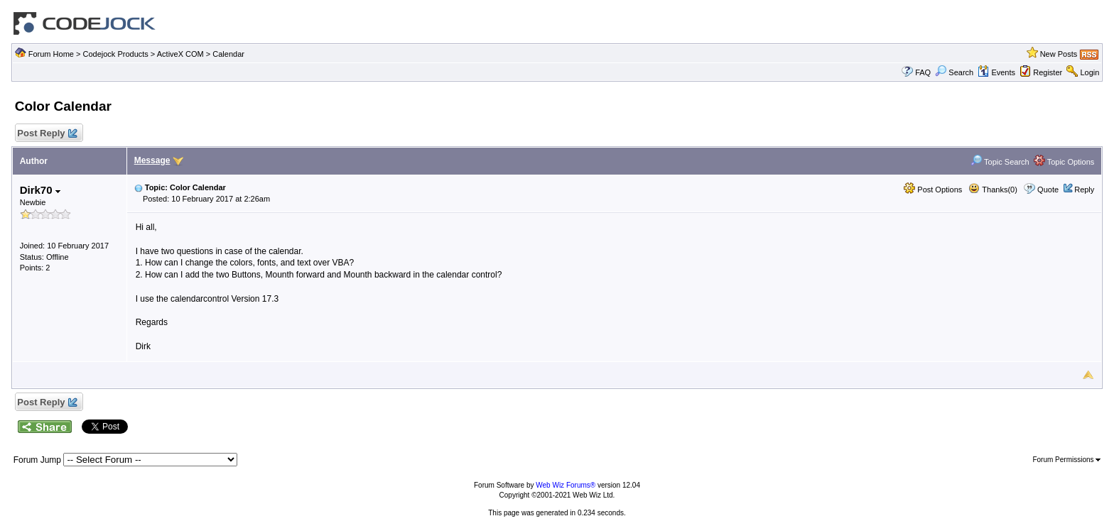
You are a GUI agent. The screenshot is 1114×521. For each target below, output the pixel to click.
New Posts (1059, 54)
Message (152, 160)
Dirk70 (40, 190)
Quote (1048, 189)
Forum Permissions (1066, 460)
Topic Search (999, 162)
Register (1047, 72)
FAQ (923, 72)
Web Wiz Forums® (565, 485)
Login (1089, 72)
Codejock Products (115, 54)
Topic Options (1064, 162)
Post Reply (47, 134)
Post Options (933, 189)
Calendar (228, 54)
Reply (1084, 189)
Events (996, 72)
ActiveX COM (180, 54)
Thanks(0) (992, 189)
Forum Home (51, 54)
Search (954, 72)
